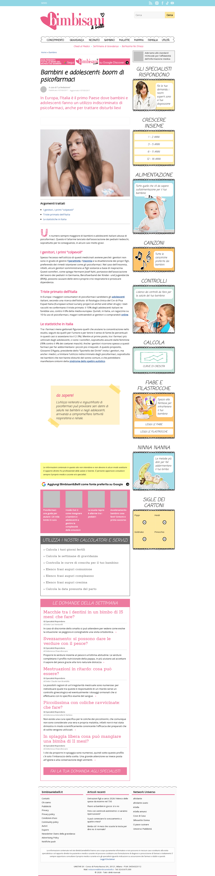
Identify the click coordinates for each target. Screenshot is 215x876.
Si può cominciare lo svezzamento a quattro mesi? (104, 820)
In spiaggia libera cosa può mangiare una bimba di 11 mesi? (82, 739)
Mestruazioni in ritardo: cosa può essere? (77, 671)
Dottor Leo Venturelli (54, 624)
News (44, 3)
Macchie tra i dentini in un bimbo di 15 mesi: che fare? (83, 614)
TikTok (167, 3)
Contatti (45, 798)
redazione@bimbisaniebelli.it (101, 869)
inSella (136, 807)
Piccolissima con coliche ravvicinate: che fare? (81, 705)
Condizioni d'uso (49, 818)
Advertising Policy (50, 837)
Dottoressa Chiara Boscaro (56, 651)
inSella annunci (140, 811)
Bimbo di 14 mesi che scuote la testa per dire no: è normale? (107, 828)
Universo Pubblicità (142, 828)
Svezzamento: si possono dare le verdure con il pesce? (77, 641)
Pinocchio (159, 532)
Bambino (109, 40)
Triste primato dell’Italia (56, 214)
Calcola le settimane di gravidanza (72, 556)
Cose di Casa (139, 815)
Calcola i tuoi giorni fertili (65, 550)
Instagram (157, 3)
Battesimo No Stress (132, 46)
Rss (150, 3)
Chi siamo (46, 802)
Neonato (94, 40)
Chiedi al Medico (82, 46)
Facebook (162, 3)
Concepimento (55, 40)
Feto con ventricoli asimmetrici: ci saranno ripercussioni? (107, 812)
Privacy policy (48, 814)
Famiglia (153, 40)
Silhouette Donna (141, 820)
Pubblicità (46, 806)
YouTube (172, 3)
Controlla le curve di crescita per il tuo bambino (82, 563)
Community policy (50, 822)
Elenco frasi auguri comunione (69, 569)
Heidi (157, 516)
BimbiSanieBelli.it (72, 21)
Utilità (165, 40)
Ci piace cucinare (141, 824)
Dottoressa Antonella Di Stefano (58, 715)
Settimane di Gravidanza (105, 46)
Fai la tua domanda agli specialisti (85, 771)
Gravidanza (77, 40)
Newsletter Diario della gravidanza (58, 833)
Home (44, 52)
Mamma (139, 40)
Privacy (45, 810)
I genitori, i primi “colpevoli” (58, 209)
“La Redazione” (63, 87)
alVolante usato (140, 802)
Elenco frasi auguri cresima (66, 582)
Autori (44, 825)
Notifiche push (49, 841)
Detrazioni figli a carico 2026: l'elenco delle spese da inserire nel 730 (107, 800)
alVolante (137, 798)
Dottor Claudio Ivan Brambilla (57, 681)
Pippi (137, 516)
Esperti (45, 829)
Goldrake (139, 532)
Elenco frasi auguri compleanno (70, 576)
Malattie (124, 40)
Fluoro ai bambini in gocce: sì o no (103, 806)
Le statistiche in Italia (55, 219)
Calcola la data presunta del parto (71, 589)
